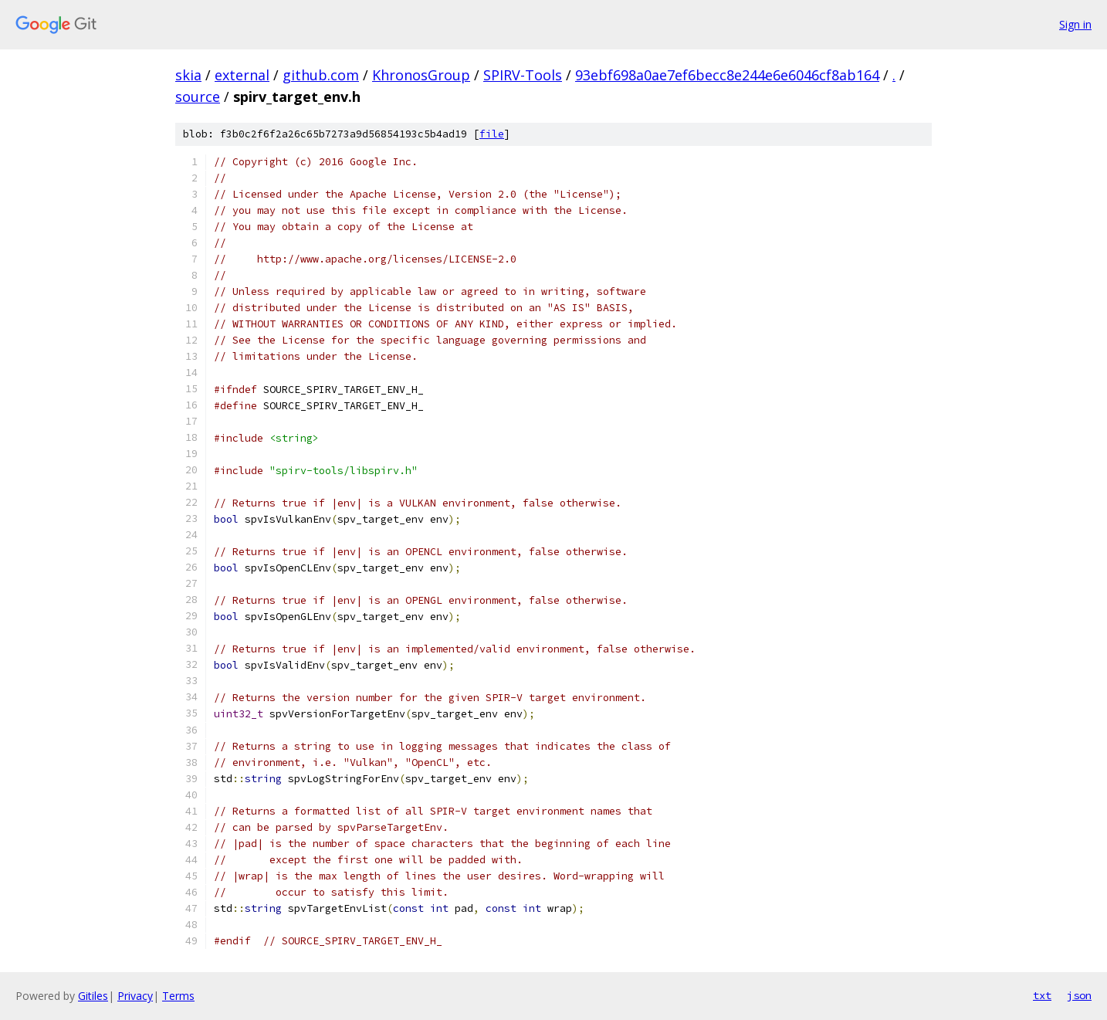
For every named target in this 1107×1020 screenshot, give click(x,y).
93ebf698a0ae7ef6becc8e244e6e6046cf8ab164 (727, 75)
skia (188, 75)
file (491, 134)
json (1079, 995)
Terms (178, 995)
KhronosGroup (421, 75)
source (197, 96)
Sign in (1075, 24)
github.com (321, 75)
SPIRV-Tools (522, 75)
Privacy (135, 995)
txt (1042, 995)
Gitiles (93, 995)
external (242, 75)
